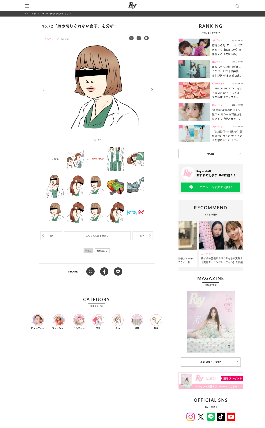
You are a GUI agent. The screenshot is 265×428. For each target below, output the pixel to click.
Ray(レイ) (28, 14)
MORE (211, 153)
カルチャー (37, 14)
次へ (142, 235)
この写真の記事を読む (97, 235)
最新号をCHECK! (210, 362)
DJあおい (103, 250)
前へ (52, 235)
